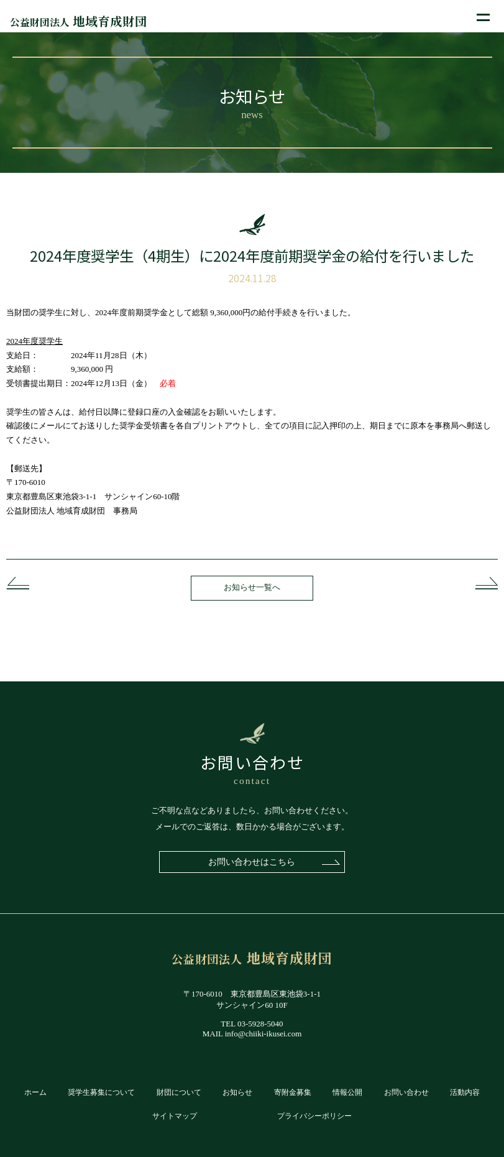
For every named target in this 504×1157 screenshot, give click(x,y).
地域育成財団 (78, 21)
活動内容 (465, 1093)
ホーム (35, 1093)
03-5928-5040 (260, 1023)
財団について (179, 1093)
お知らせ (237, 1093)
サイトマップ (174, 1116)
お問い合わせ (406, 1093)
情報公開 (347, 1093)
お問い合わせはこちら (252, 862)
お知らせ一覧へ (252, 587)
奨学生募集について (101, 1093)
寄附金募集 (292, 1093)
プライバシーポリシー (314, 1116)
